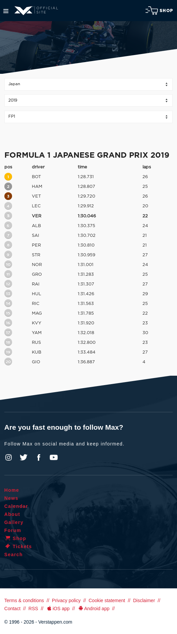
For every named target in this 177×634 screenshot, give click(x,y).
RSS (33, 608)
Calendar (16, 506)
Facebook (38, 457)
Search (13, 554)
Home (11, 490)
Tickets (18, 546)
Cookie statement (106, 600)
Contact (12, 608)
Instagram (8, 457)
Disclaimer (144, 600)
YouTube (53, 457)
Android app (93, 608)
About (12, 514)
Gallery (13, 522)
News (11, 498)
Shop (159, 10)
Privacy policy (66, 600)
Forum (12, 530)
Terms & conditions (24, 600)
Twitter (23, 457)
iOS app (57, 608)
